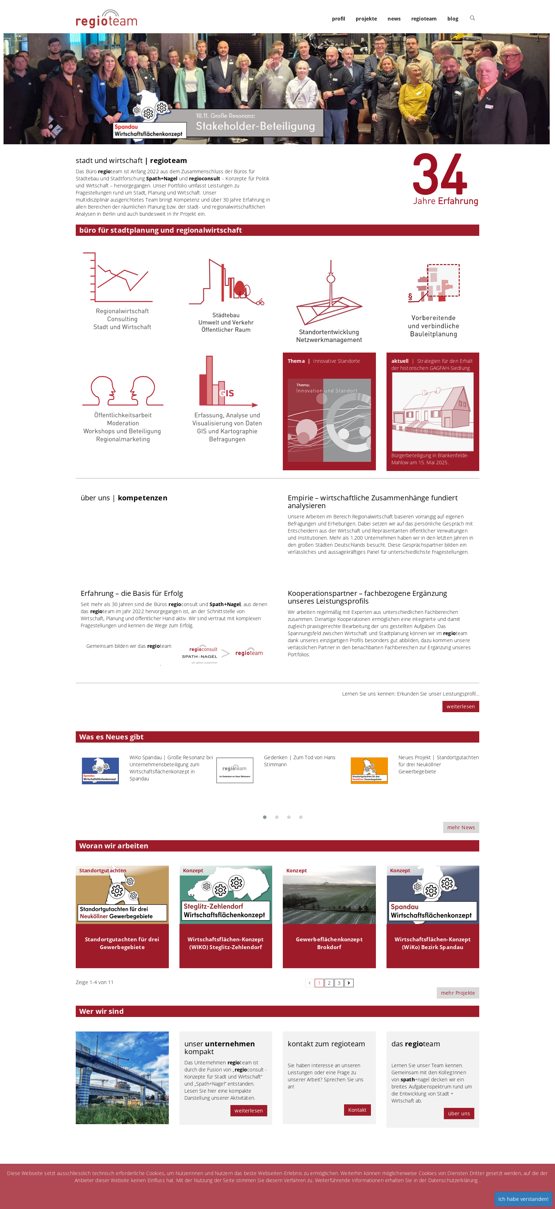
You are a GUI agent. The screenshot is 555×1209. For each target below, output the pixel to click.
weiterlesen (461, 706)
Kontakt (357, 1109)
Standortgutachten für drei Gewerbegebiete (122, 943)
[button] (265, 815)
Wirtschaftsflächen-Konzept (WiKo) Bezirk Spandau (433, 943)
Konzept (193, 870)
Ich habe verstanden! (523, 1199)
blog (452, 18)
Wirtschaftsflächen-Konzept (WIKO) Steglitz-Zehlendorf (226, 943)
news (394, 18)
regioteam (424, 18)
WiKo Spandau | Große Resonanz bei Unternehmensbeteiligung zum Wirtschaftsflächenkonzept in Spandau (171, 768)
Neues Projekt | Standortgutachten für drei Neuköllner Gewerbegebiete (439, 764)
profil (338, 18)
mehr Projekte (458, 992)
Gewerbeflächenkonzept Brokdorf (329, 943)
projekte (366, 18)
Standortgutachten (102, 870)
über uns (459, 1113)
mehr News (461, 827)
